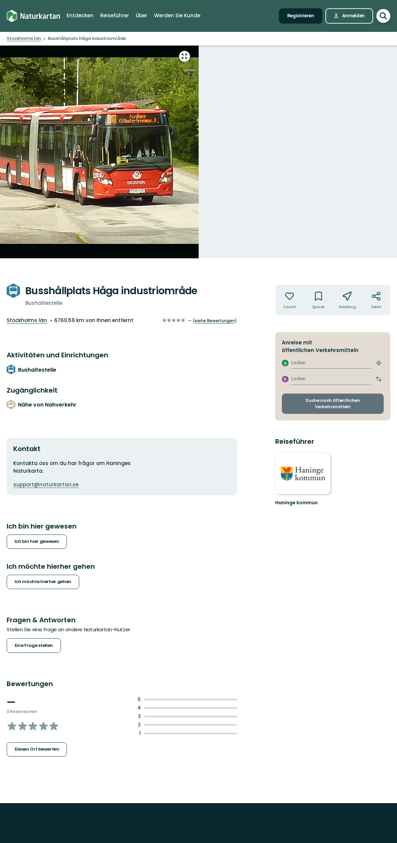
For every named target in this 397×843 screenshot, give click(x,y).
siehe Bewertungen (215, 320)
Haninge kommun (296, 502)
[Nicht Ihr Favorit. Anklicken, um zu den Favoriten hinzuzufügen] (289, 300)
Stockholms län (27, 320)
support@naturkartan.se (46, 484)
